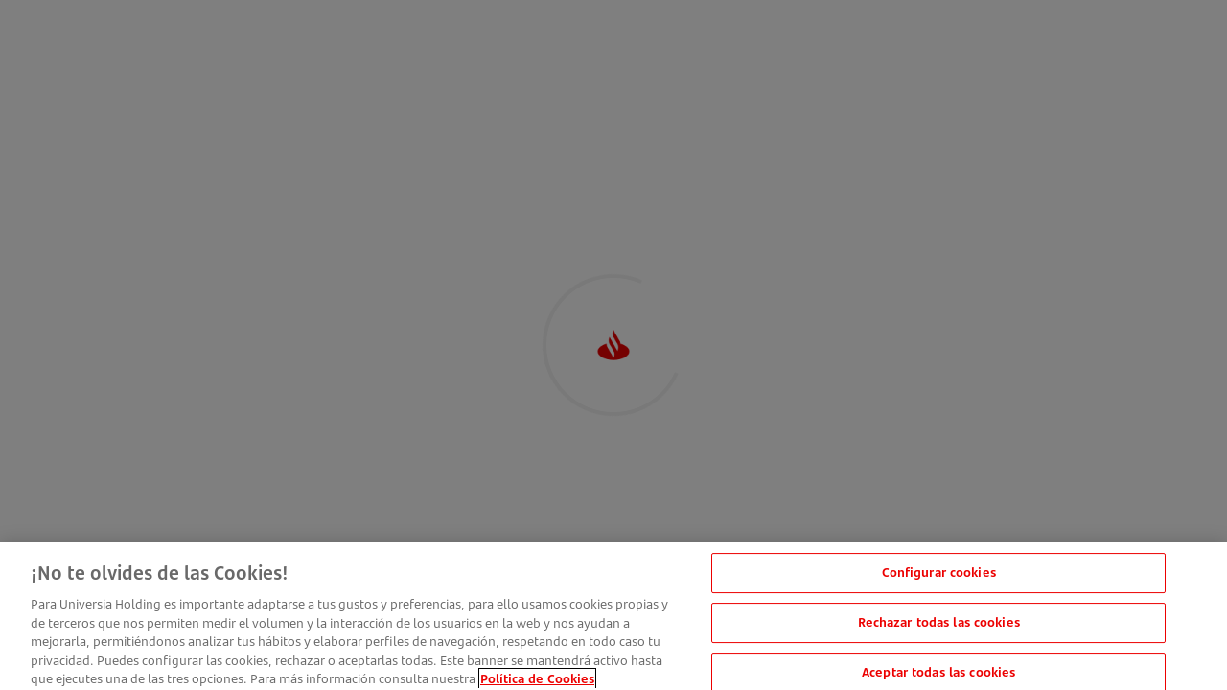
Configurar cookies (939, 577)
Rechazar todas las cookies (939, 627)
